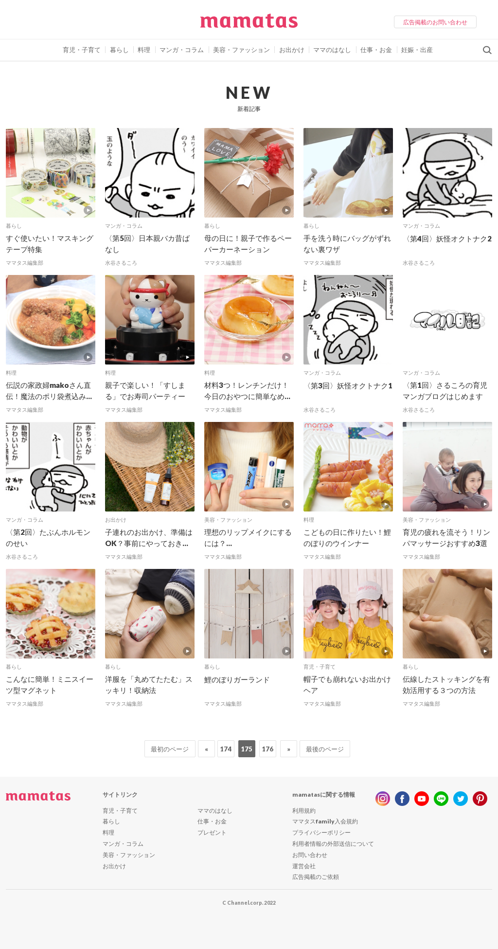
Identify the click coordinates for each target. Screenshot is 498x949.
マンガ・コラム (182, 50)
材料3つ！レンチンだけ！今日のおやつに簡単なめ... (247, 391)
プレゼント (212, 832)
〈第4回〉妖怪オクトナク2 (447, 238)
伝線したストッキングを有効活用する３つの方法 (446, 684)
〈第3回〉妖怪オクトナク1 (347, 385)
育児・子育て (82, 50)
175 (246, 749)
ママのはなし (332, 50)
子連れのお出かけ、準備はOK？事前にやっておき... (149, 538)
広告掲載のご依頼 (315, 876)
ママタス (249, 24)
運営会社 (304, 866)
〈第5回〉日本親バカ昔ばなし (147, 244)
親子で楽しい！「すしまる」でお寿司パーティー (145, 391)
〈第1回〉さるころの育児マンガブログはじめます (445, 391)
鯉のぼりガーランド (237, 679)
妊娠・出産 (417, 50)
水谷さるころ (121, 262)
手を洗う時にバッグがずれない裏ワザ (347, 244)
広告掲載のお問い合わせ (435, 22)
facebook (402, 798)
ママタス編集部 (24, 262)
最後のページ (325, 749)
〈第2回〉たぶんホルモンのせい (48, 538)
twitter (460, 798)
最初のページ (170, 749)
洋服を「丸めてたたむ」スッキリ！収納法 (149, 684)
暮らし (119, 50)
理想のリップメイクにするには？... (248, 538)
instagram (382, 798)
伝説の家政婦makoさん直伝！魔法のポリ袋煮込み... (49, 391)
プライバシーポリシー (321, 832)
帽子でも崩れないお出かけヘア (347, 684)
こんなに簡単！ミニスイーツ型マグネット (49, 684)
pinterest (480, 798)
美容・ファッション (241, 50)
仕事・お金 (376, 50)
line (441, 798)
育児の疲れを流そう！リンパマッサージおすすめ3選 (446, 538)
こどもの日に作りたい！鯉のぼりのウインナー (347, 538)
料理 (144, 50)
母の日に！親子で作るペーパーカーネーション (248, 244)
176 (267, 749)
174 (225, 749)
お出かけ (291, 50)
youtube (421, 798)
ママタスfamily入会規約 (325, 821)
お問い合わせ (309, 854)
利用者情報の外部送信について (333, 843)
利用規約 (304, 810)
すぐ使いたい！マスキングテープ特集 (49, 244)
